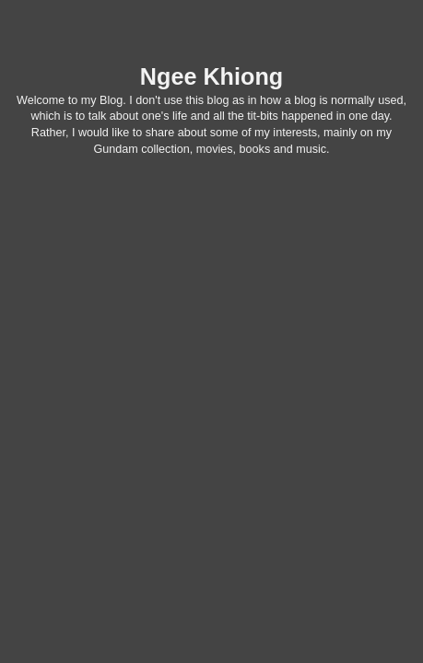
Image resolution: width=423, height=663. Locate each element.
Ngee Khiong (211, 76)
